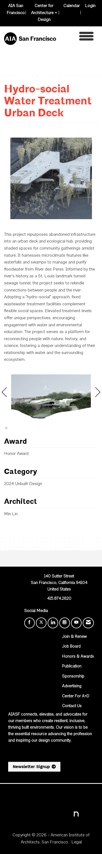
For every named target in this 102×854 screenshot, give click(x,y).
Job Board (71, 647)
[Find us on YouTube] (76, 622)
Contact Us (72, 706)
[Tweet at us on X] (41, 622)
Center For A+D (75, 696)
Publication (71, 666)
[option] (51, 396)
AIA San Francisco (16, 9)
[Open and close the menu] (76, 37)
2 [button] (6, 428)
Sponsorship (73, 677)
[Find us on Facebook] (29, 622)
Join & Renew (74, 637)
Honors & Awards (78, 657)
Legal (76, 842)
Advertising (71, 686)
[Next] (97, 394)
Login (90, 6)
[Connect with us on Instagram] (64, 622)
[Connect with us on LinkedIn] (53, 622)
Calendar (71, 6)
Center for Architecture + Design (44, 13)
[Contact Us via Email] (88, 622)
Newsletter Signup (31, 766)
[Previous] (4, 394)
